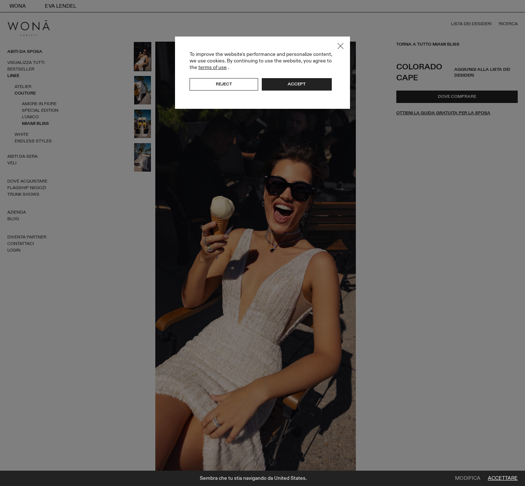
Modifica (468, 478)
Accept (297, 84)
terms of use (212, 67)
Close (340, 46)
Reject (224, 84)
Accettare (503, 478)
